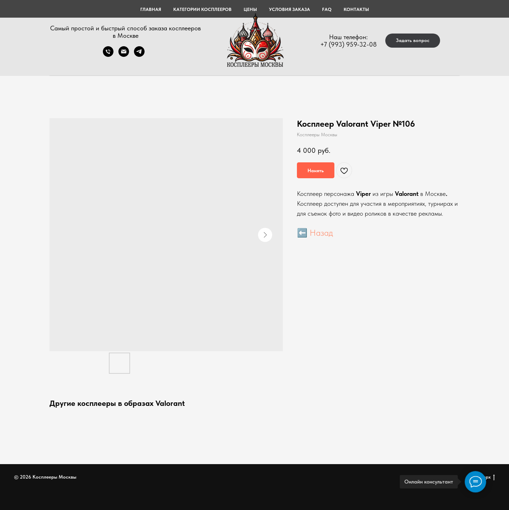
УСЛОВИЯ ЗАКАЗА (289, 9)
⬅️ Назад (315, 233)
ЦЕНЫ (250, 9)
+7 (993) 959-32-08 (348, 44)
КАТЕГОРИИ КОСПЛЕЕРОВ (202, 9)
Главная (150, 9)
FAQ (327, 9)
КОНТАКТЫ (356, 9)
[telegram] (139, 55)
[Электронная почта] (123, 55)
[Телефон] (108, 55)
